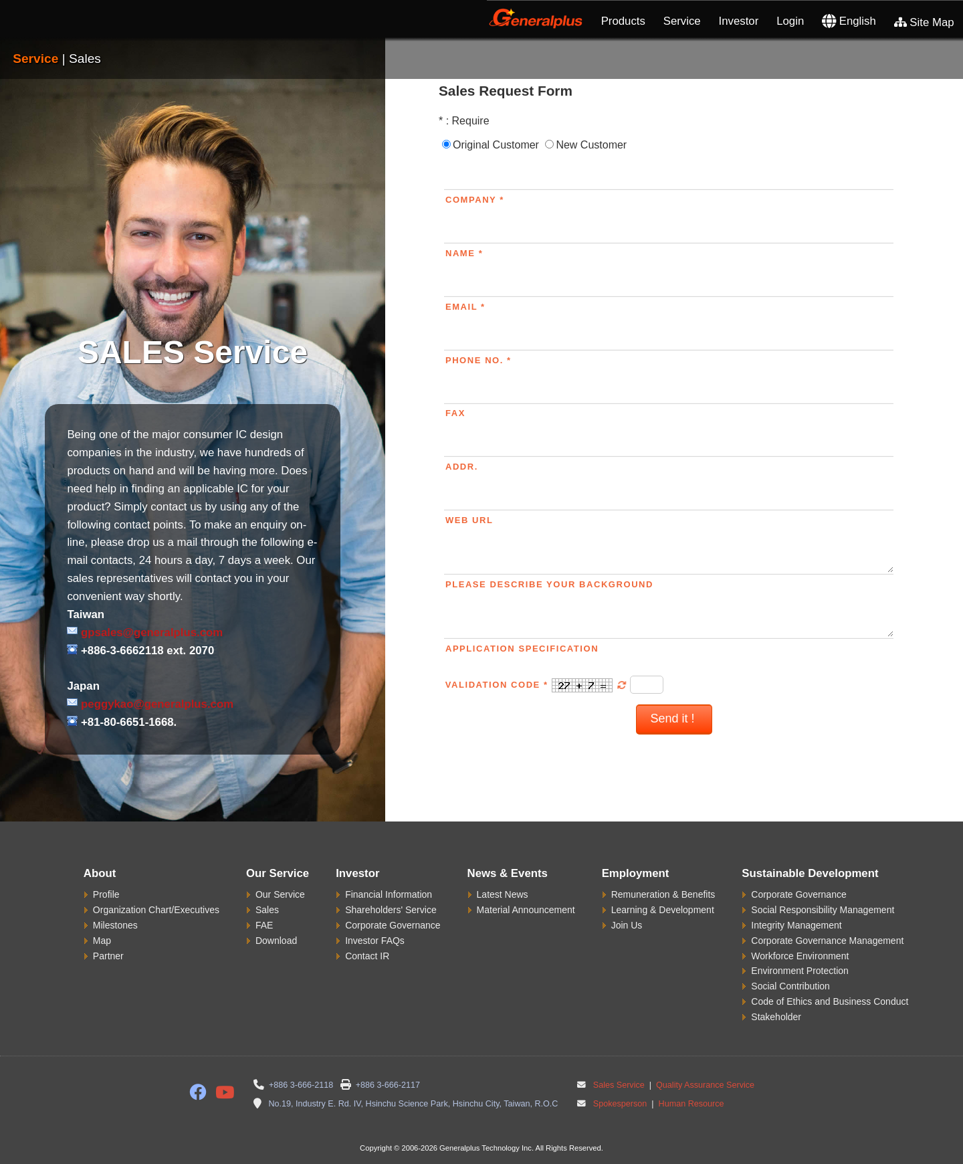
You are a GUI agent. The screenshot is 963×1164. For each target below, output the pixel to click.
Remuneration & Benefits (663, 894)
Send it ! (674, 718)
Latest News (502, 894)
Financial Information (388, 894)
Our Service (280, 894)
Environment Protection (800, 970)
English (849, 21)
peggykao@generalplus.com (157, 704)
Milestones (115, 925)
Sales (267, 909)
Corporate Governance (392, 925)
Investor (739, 21)
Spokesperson (620, 1103)
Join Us (627, 925)
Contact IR (367, 956)
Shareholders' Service (391, 909)
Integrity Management (796, 925)
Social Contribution (790, 986)
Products (623, 21)
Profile (106, 894)
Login (790, 21)
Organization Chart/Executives (156, 909)
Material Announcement (526, 909)
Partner (108, 956)
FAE (264, 925)
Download (276, 940)
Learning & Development (662, 909)
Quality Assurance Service (704, 1085)
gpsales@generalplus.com (152, 632)
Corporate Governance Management (827, 940)
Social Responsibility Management (822, 909)
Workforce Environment (800, 956)
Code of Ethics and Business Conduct (829, 1001)
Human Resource (690, 1103)
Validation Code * (538, 685)
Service (682, 21)
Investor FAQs (375, 940)
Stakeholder (776, 1016)
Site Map (924, 22)
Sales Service (619, 1085)
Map (102, 940)
